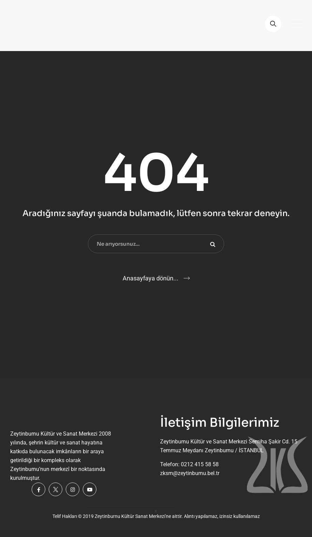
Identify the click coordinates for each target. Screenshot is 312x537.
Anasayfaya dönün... (150, 278)
